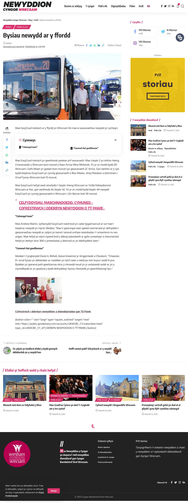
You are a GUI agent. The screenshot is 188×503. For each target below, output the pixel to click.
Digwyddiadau (170, 146)
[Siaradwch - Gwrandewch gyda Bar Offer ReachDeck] (180, 37)
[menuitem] (148, 6)
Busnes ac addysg (155, 146)
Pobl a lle (22, 27)
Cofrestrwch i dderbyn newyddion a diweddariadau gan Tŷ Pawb (53, 311)
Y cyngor (160, 164)
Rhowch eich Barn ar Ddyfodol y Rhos (165, 123)
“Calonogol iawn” (29, 147)
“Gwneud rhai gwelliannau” (85, 148)
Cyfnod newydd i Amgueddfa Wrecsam (165, 160)
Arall (9, 27)
